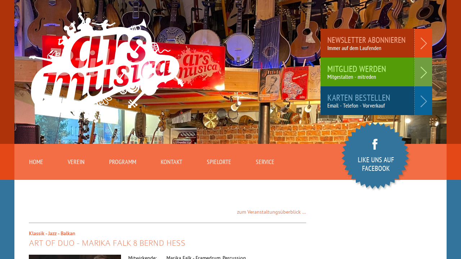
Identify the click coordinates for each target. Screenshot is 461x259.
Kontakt (171, 162)
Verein (76, 162)
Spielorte (219, 162)
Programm (122, 162)
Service (265, 162)
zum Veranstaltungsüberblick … (271, 212)
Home (36, 162)
